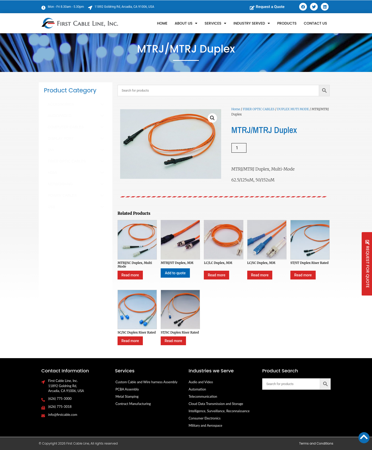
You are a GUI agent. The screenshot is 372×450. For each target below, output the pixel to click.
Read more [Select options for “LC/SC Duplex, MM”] (260, 275)
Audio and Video (201, 382)
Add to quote (175, 273)
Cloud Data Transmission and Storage (216, 404)
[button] (212, 118)
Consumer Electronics (205, 418)
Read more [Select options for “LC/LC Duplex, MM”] (216, 275)
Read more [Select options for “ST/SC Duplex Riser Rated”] (173, 341)
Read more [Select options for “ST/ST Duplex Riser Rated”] (303, 275)
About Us (186, 23)
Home (162, 23)
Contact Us (315, 23)
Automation (197, 389)
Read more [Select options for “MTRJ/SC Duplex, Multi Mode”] (130, 275)
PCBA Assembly (127, 389)
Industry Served (252, 23)
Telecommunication (203, 396)
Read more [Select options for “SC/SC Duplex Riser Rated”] (130, 341)
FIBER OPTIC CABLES (258, 109)
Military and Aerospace (205, 425)
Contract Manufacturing (133, 404)
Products (287, 23)
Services (215, 23)
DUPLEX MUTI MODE (293, 109)
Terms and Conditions (316, 443)
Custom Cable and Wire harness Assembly (146, 382)
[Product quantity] (238, 148)
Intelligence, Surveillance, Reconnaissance (219, 411)
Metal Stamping (126, 396)
